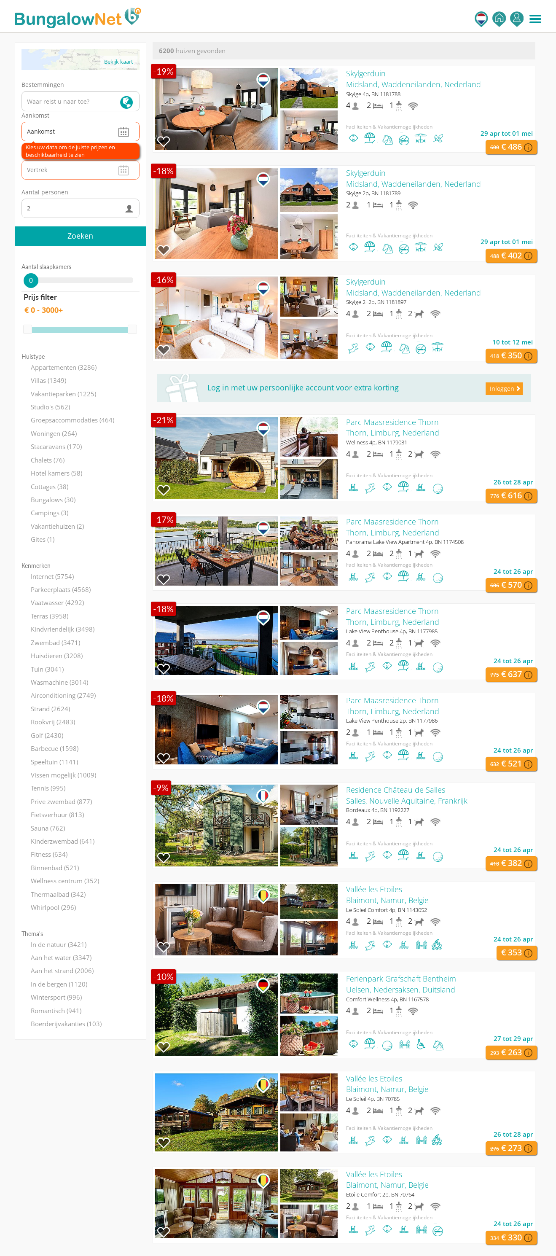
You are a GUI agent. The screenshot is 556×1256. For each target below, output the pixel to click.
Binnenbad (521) (55, 867)
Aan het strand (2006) (62, 970)
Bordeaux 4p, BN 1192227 (377, 810)
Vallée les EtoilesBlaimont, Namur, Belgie (387, 894)
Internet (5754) (52, 576)
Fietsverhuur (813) (57, 814)
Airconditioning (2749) (63, 695)
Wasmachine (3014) (59, 682)
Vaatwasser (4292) (57, 602)
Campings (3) (49, 512)
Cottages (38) (49, 486)
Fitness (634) (49, 854)
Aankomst (35, 115)
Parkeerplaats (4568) (61, 589)
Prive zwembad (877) (61, 801)
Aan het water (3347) (61, 957)
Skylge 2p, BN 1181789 (373, 193)
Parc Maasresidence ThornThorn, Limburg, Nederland (392, 427)
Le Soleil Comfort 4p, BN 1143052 (386, 910)
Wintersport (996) (56, 997)
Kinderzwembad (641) (62, 841)
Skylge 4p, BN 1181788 (373, 94)
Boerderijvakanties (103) (66, 1023)
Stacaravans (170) (56, 446)
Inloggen (517, 19)
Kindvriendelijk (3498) (62, 629)
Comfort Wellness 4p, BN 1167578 (387, 999)
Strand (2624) (50, 709)
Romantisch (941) (56, 1010)
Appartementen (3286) (64, 367)
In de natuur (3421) (58, 944)
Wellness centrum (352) (65, 881)
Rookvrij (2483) (53, 722)
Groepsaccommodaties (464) (72, 420)
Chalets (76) (47, 460)
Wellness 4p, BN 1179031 (376, 442)
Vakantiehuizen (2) (57, 526)
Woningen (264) (54, 433)
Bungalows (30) (53, 499)
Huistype (33, 356)
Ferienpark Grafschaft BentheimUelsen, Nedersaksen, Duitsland (401, 984)
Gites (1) (42, 539)
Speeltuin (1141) (54, 762)
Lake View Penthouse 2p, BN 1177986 (392, 720)
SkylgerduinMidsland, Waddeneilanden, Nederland (413, 78)
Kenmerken (36, 565)
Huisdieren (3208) (57, 655)
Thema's (32, 933)
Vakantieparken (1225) (63, 394)
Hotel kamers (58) (56, 473)
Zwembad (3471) (55, 642)
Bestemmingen (42, 85)
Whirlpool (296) (53, 907)
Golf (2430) (47, 735)
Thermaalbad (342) (58, 894)
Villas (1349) (48, 380)
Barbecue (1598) (54, 748)
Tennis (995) (48, 788)
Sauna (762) (48, 828)
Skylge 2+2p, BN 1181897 (376, 302)
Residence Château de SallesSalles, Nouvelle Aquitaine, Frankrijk (406, 795)
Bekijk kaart (118, 61)
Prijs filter (40, 296)
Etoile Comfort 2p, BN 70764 (380, 1194)
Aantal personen (44, 192)
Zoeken (80, 236)
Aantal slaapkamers (46, 266)
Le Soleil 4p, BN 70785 (373, 1099)
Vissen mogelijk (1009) (63, 775)
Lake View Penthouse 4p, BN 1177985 (392, 631)
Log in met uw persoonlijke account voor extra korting (303, 387)
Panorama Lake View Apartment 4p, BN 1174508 (405, 542)
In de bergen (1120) (59, 984)
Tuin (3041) (47, 669)
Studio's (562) (50, 407)
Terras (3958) (49, 616)
